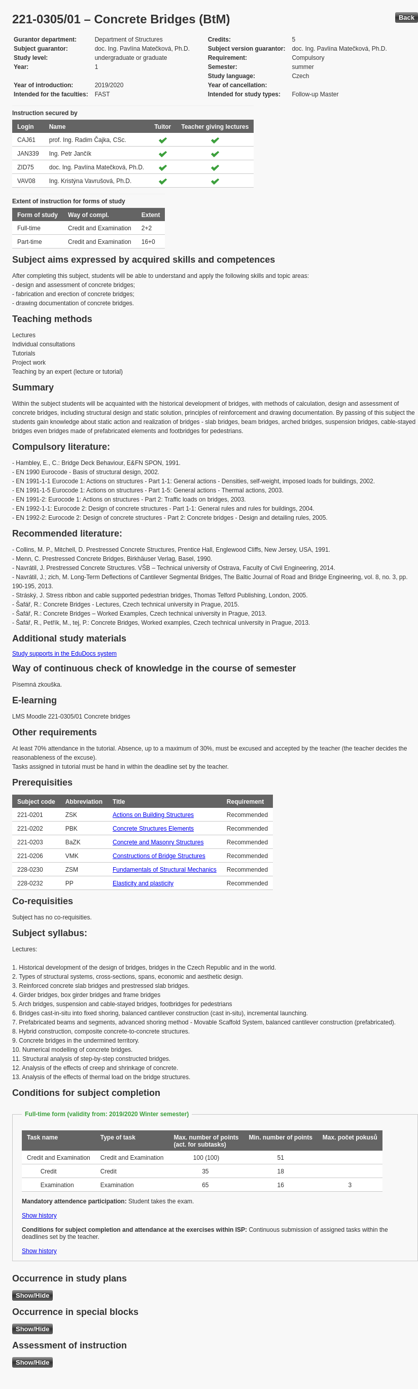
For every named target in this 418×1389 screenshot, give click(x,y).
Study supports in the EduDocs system (64, 653)
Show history (39, 1215)
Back (406, 17)
